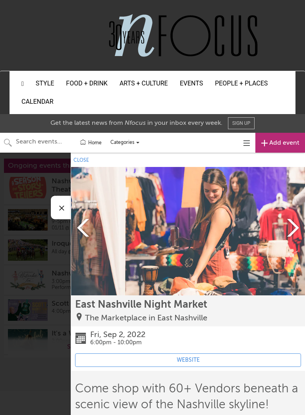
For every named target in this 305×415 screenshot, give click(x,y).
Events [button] (191, 83)
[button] (22, 83)
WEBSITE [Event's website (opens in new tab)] (188, 360)
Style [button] (45, 83)
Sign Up (241, 123)
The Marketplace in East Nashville (146, 317)
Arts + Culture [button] (144, 83)
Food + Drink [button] (87, 83)
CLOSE (81, 160)
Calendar (37, 101)
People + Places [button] (241, 83)
